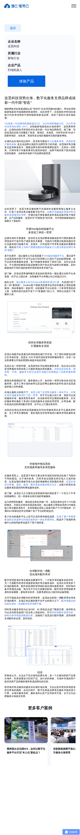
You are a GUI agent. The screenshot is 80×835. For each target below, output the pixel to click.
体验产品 (26, 81)
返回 (13, 28)
